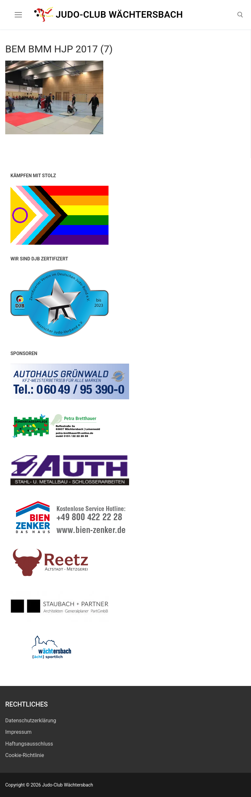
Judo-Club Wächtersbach (119, 14)
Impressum (18, 732)
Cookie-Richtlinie (24, 755)
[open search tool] (240, 15)
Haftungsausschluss (29, 744)
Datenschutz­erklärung (30, 720)
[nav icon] (18, 15)
